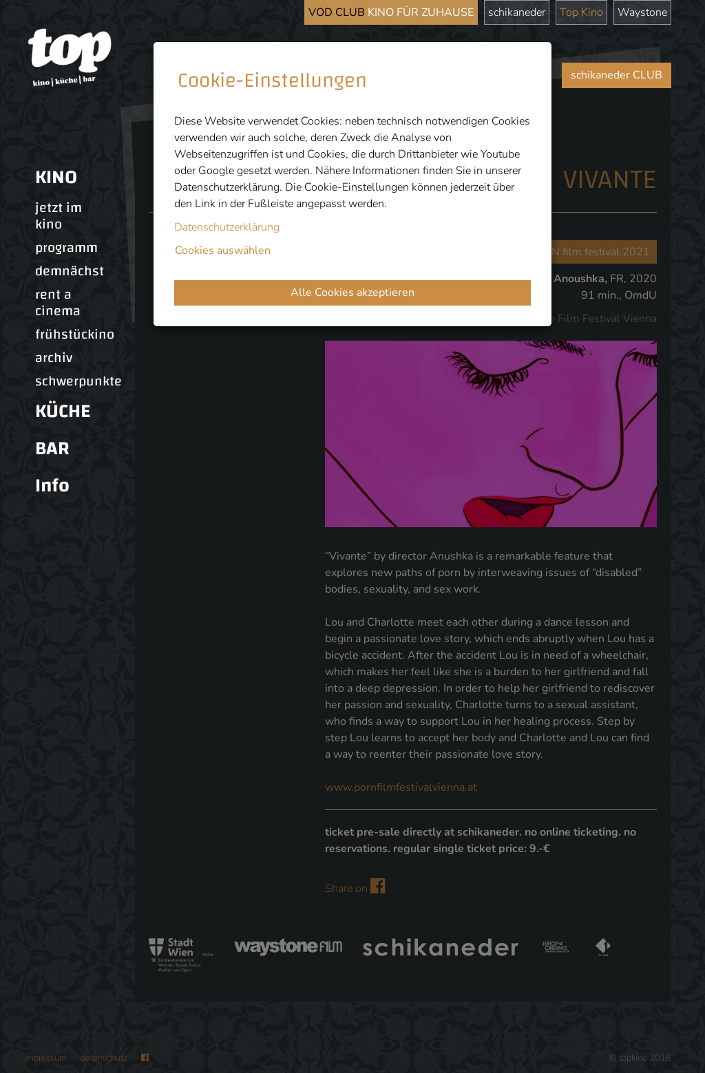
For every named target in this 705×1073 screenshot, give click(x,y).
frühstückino (74, 334)
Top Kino (581, 12)
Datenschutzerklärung (227, 227)
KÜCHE (62, 411)
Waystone (642, 12)
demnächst (69, 271)
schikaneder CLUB (616, 75)
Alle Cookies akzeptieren (352, 292)
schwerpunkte (78, 381)
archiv (53, 358)
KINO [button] (56, 177)
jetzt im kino (58, 216)
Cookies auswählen (223, 250)
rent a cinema (58, 303)
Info (52, 485)
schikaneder (516, 12)
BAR (52, 448)
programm (66, 247)
